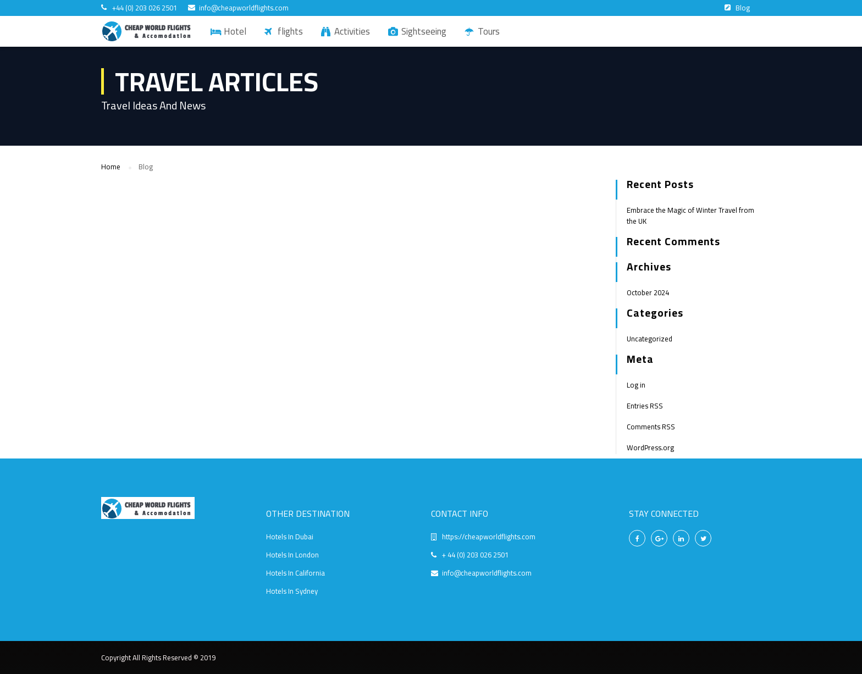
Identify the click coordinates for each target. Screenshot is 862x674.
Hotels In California (295, 572)
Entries (645, 405)
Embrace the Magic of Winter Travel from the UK (690, 215)
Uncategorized (649, 338)
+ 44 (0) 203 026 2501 (475, 554)
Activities (352, 31)
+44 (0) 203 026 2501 (144, 8)
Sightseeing (423, 31)
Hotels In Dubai (289, 536)
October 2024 (648, 292)
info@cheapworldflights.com (244, 8)
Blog (743, 7)
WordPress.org (650, 447)
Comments (651, 426)
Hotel (235, 31)
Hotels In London (292, 554)
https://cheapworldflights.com (488, 536)
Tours (489, 31)
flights (290, 31)
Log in (636, 384)
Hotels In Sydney (292, 591)
